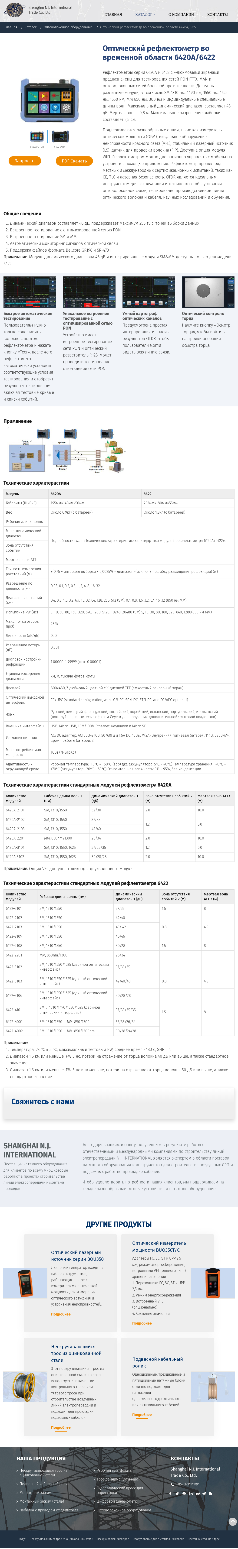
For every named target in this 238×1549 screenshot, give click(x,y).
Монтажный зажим (35, 1493)
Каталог (30, 27)
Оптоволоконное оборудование (68, 27)
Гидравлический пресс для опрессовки (120, 1491)
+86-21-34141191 (187, 1485)
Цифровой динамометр (117, 1502)
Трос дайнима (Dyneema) (118, 1480)
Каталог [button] (143, 14)
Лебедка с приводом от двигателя (49, 1511)
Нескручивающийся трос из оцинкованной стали (43, 1473)
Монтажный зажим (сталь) (42, 1502)
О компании (181, 14)
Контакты (217, 14)
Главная (113, 14)
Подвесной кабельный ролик (44, 1484)
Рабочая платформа (114, 1471)
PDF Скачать (74, 161)
